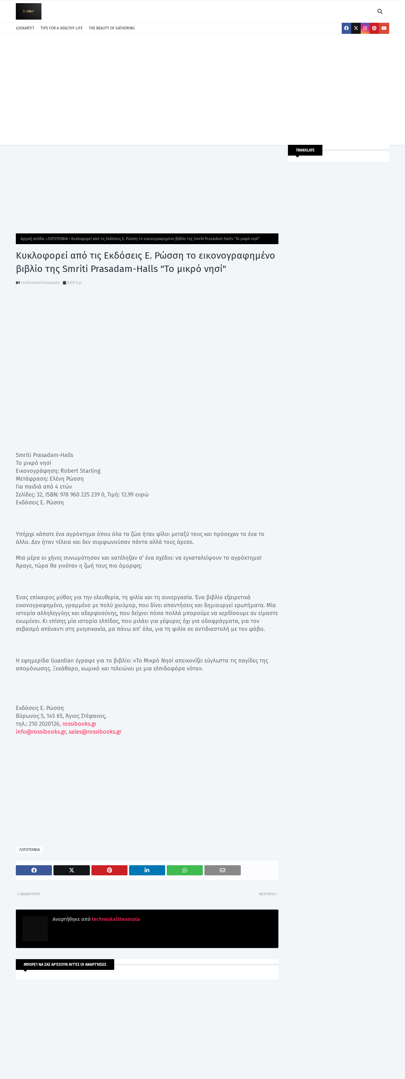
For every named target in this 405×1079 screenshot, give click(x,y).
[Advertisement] (202, 88)
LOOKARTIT (25, 28)
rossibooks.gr (79, 723)
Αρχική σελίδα (32, 239)
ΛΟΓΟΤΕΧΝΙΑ (57, 239)
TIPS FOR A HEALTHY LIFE (61, 28)
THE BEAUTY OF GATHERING (112, 28)
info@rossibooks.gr (41, 731)
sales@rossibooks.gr (95, 731)
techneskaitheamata (40, 282)
